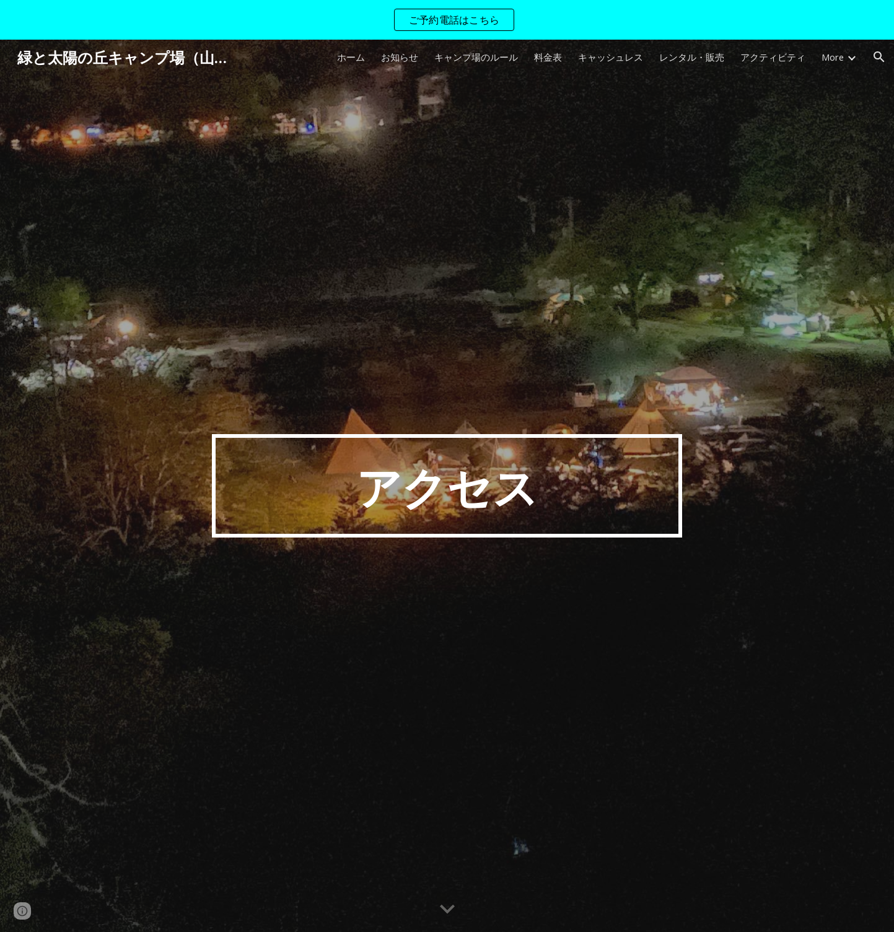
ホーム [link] (351, 57)
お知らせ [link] (399, 57)
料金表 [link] (548, 57)
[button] (879, 57)
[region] (447, 20)
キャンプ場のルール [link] (476, 57)
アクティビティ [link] (772, 57)
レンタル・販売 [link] (691, 57)
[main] (447, 486)
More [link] (833, 57)
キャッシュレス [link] (610, 57)
